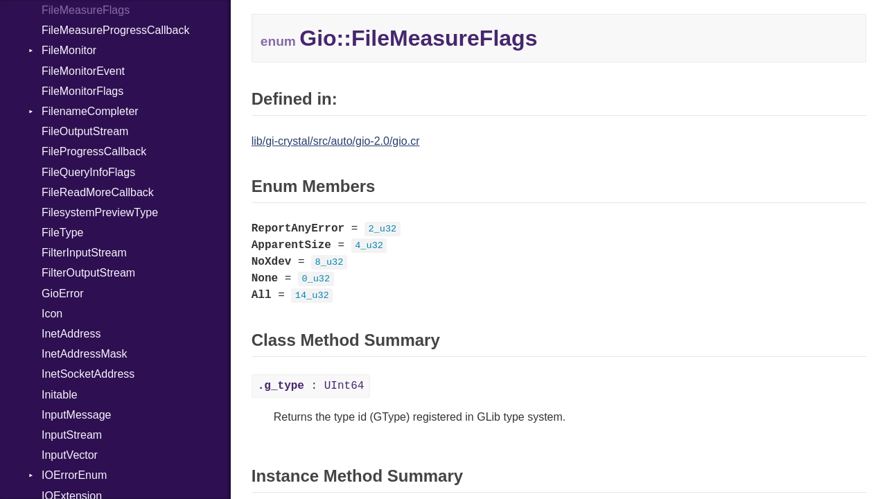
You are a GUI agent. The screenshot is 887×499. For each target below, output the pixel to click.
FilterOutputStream (88, 273)
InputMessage (77, 415)
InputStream (72, 435)
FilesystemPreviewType (100, 212)
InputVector (70, 455)
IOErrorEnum (74, 475)
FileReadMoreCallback (98, 192)
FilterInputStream (84, 253)
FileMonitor (69, 50)
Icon (52, 313)
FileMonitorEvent (83, 71)
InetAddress (71, 334)
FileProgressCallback (94, 151)
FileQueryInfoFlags (88, 172)
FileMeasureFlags (86, 10)
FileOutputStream (85, 131)
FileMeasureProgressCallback (115, 30)
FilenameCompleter (90, 111)
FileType (62, 232)
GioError (62, 293)
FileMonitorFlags (82, 91)
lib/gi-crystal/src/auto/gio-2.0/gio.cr (336, 141)
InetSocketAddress (88, 374)
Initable (60, 395)
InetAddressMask (85, 354)
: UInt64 (311, 386)
